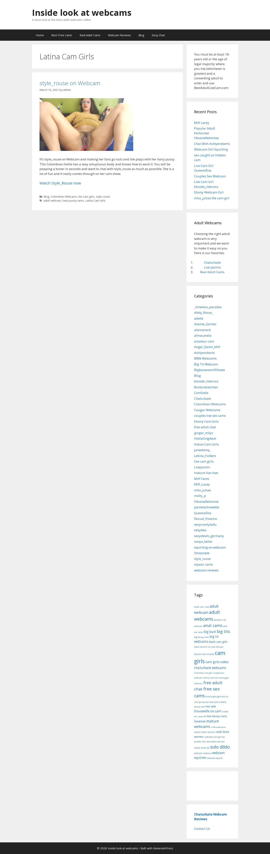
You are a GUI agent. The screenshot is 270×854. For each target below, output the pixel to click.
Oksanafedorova (206, 501)
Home (40, 35)
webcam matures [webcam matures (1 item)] (202, 753)
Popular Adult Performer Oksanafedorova (206, 133)
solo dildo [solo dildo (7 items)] (220, 747)
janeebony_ (202, 450)
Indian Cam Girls (206, 444)
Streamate (201, 553)
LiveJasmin (202, 467)
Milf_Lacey (202, 484)
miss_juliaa (202, 490)
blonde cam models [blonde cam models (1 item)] (204, 654)
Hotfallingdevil (205, 438)
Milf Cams (201, 478)
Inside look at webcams (82, 12)
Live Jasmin (212, 267)
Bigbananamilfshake (209, 370)
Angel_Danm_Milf (207, 347)
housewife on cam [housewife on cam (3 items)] (207, 711)
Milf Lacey (201, 122)
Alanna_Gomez (205, 324)
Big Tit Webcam (206, 364)
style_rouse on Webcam (70, 83)
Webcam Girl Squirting (211, 149)
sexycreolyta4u (205, 524)
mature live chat (206, 473)
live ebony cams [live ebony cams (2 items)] (217, 716)
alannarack (202, 330)
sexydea (200, 530)
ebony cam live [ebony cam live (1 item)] (210, 677)
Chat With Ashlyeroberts (212, 143)
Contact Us (202, 828)
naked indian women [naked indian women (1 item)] (204, 732)
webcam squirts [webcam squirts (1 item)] (214, 758)
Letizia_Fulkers (205, 456)
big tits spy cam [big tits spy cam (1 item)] (201, 637)
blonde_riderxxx (206, 381)
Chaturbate (212, 262)
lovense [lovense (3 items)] (200, 721)
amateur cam (204, 341)
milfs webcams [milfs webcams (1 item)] (218, 727)
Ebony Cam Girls (206, 421)
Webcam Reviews (119, 35)
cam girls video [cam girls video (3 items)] (217, 662)
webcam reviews (206, 570)
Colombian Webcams (64, 196)
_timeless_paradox (208, 307)
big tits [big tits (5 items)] (223, 631)
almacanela (203, 335)
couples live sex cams (210, 415)
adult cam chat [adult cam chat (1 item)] (201, 607)
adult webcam (52, 200)
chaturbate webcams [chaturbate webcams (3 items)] (210, 668)
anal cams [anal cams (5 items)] (212, 625)
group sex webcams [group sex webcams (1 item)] (208, 702)
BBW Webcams (205, 358)
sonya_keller (203, 541)
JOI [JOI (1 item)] (205, 716)
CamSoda (201, 393)
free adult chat (205, 427)
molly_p (200, 496)
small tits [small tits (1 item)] (205, 747)
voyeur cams (203, 564)
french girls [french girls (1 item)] (211, 696)
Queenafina (202, 513)
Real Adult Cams (90, 35)
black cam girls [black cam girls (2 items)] (218, 641)
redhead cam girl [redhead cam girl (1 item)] (212, 737)
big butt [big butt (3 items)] (210, 632)
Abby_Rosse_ (203, 312)
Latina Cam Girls (95, 200)
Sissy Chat (158, 35)
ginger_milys (203, 433)
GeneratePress (163, 848)
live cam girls (86, 196)
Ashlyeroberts (204, 353)
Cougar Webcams (207, 410)
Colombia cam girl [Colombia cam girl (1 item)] (203, 673)
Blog (141, 35)
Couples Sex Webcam (210, 176)
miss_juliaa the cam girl (211, 198)
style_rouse (103, 196)
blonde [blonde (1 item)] (219, 647)
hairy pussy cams (73, 200)
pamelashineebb (206, 507)
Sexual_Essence (205, 518)
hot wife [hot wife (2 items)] (211, 706)
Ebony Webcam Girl (209, 192)
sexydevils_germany (209, 536)
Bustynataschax (206, 387)
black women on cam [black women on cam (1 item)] (204, 647)
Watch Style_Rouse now (60, 183)
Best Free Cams (61, 35)
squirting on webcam (210, 547)
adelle (198, 318)
